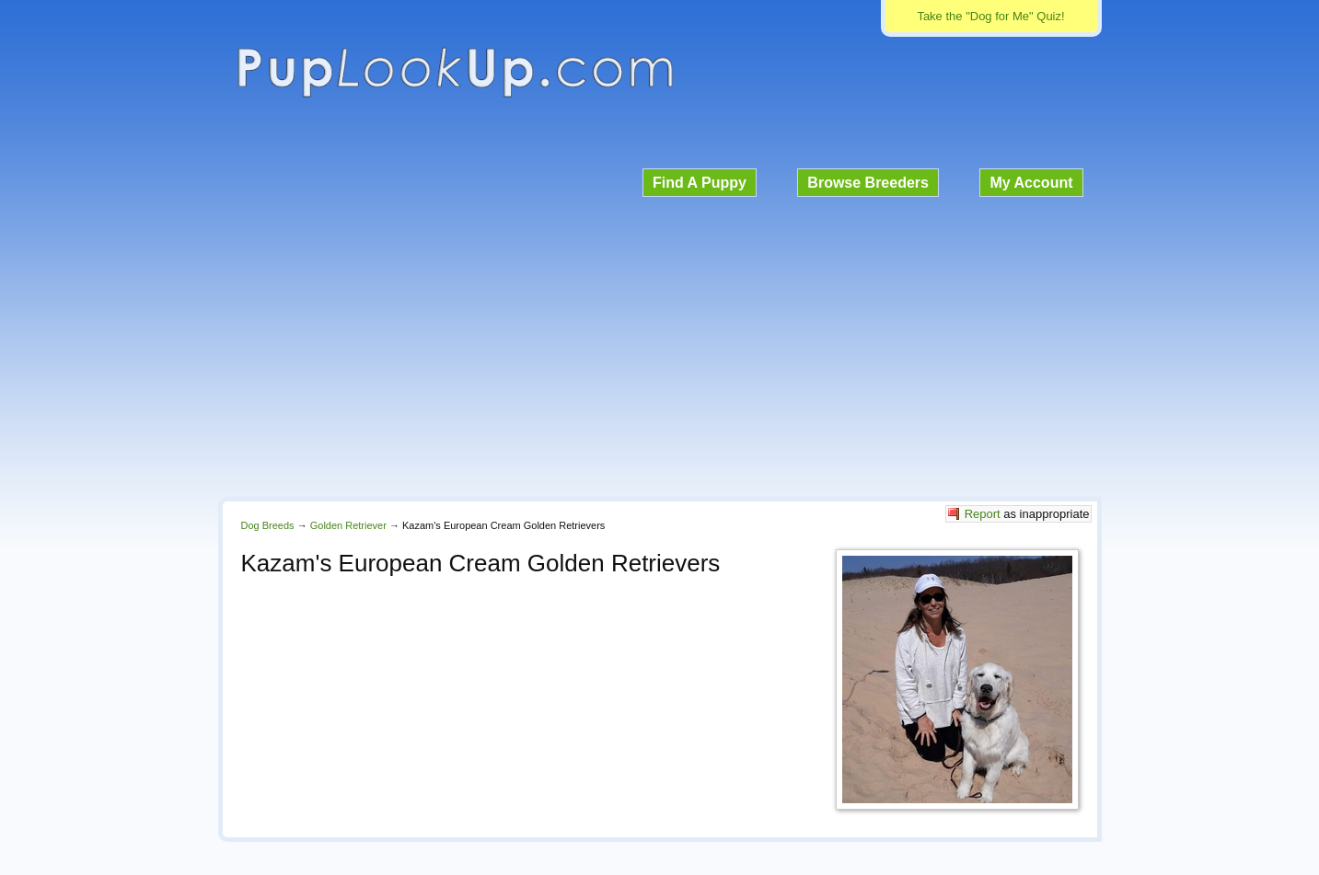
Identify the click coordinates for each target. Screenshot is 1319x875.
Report (983, 514)
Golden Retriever (348, 525)
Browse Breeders (868, 182)
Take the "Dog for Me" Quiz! (990, 16)
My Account (1030, 182)
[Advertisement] (660, 344)
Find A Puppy (699, 182)
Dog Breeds (268, 525)
